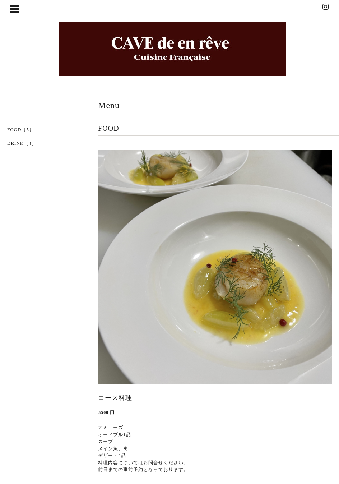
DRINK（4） (22, 143)
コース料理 (115, 397)
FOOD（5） (20, 129)
